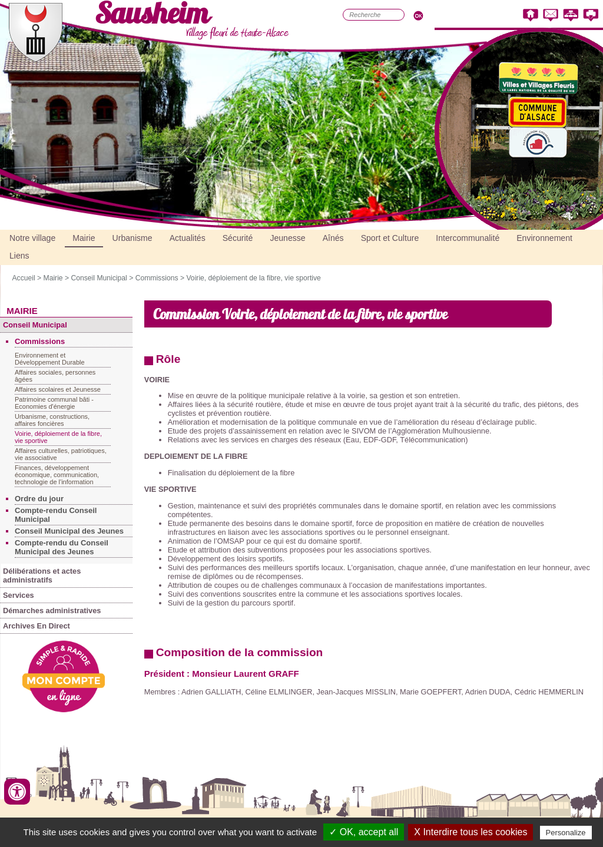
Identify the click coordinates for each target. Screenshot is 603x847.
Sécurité (238, 238)
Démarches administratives (52, 610)
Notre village (32, 238)
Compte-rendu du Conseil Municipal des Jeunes (61, 547)
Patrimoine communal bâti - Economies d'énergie (54, 403)
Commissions (156, 278)
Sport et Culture (390, 238)
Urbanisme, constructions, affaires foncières (52, 420)
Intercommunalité (467, 238)
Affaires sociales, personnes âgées (55, 376)
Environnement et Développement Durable (50, 359)
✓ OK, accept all (363, 832)
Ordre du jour (39, 498)
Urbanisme (132, 238)
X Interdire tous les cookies (470, 832)
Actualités (188, 238)
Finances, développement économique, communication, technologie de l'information (57, 474)
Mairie (83, 238)
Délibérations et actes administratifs (42, 575)
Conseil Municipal (99, 278)
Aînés (333, 238)
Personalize (566, 832)
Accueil (23, 278)
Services (18, 595)
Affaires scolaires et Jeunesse (58, 389)
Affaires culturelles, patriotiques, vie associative (61, 454)
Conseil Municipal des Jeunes (69, 531)
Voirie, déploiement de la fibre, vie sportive (253, 278)
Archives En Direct (36, 625)
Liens (19, 255)
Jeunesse (287, 238)
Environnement (544, 238)
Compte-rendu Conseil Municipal (56, 515)
